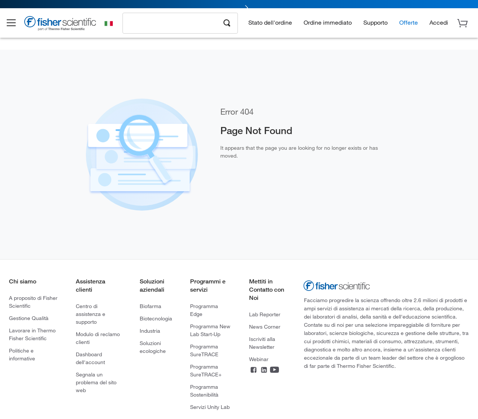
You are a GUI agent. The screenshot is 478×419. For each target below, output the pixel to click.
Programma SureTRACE (204, 350)
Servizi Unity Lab (210, 407)
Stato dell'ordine (270, 28)
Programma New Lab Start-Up (210, 330)
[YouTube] (274, 370)
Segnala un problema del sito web (96, 382)
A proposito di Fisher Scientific (33, 302)
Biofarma (150, 306)
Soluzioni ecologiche (153, 347)
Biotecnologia (156, 318)
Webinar (259, 359)
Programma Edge (204, 310)
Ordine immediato (328, 28)
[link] (239, 6)
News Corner (264, 326)
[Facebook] (253, 370)
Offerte (408, 28)
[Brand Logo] (65, 31)
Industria (150, 331)
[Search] (227, 28)
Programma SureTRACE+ (205, 370)
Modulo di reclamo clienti (98, 338)
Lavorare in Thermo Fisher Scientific (32, 334)
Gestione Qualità (29, 318)
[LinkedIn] (264, 370)
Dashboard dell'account (90, 358)
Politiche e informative (22, 354)
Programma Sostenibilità (204, 391)
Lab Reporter (264, 314)
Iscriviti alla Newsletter (262, 343)
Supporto (375, 28)
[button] (15, 29)
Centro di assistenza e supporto (90, 314)
